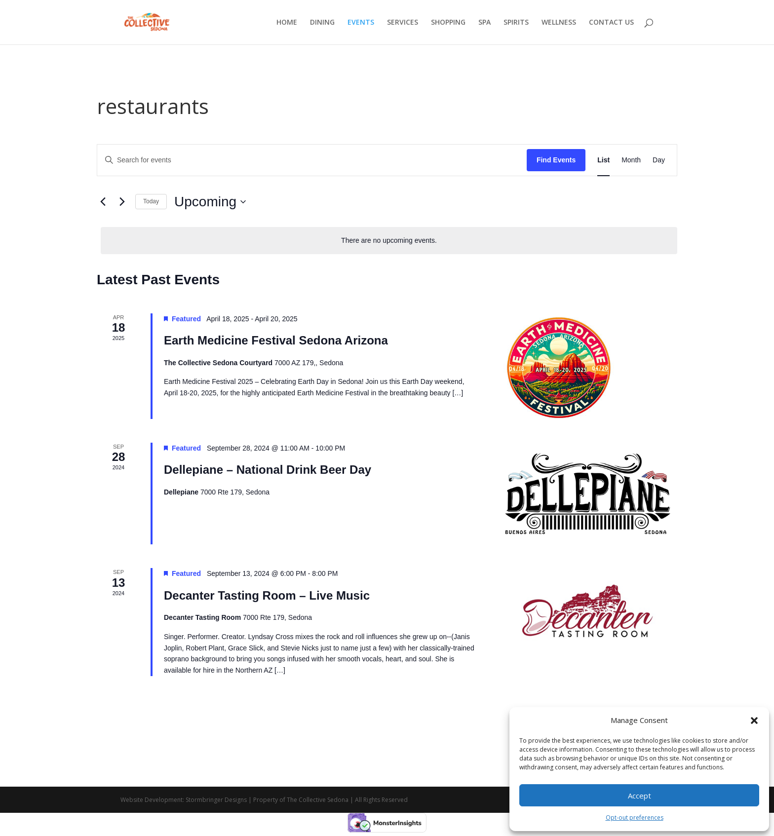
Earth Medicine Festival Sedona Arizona (276, 340)
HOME (286, 23)
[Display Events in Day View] (659, 160)
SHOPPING (448, 23)
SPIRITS (516, 23)
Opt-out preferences (634, 817)
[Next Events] (122, 202)
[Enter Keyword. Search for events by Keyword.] (312, 160)
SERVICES (402, 23)
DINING (322, 23)
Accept (639, 795)
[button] (754, 720)
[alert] (389, 240)
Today (151, 201)
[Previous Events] (103, 202)
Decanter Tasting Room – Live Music (267, 595)
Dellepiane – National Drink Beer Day (267, 469)
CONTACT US (611, 23)
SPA (484, 23)
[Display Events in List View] (603, 160)
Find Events (556, 160)
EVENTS (361, 23)
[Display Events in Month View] (631, 160)
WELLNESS (559, 23)
